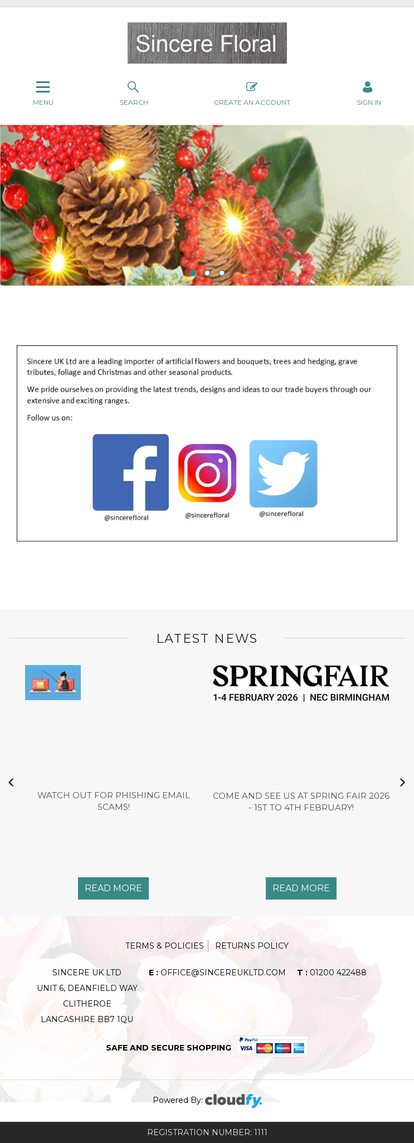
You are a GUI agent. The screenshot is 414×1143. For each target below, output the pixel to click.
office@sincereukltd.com (217, 973)
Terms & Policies (164, 946)
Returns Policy (252, 946)
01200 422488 (332, 973)
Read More (113, 888)
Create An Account (252, 92)
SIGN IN (369, 92)
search (134, 92)
